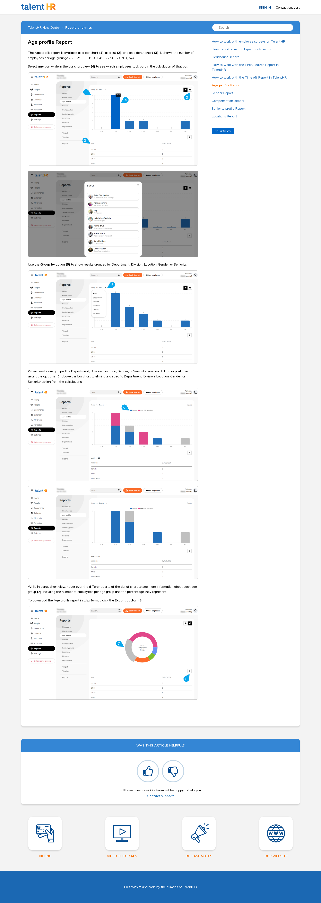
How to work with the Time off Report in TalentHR (249, 77)
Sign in (265, 7)
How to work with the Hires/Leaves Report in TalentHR (245, 67)
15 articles (223, 131)
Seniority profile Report (228, 108)
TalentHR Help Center (44, 27)
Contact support (288, 7)
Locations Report (224, 116)
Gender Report (222, 93)
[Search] (252, 27)
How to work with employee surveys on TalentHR (248, 41)
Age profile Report (227, 85)
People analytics (78, 27)
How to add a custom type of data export (242, 49)
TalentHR (190, 887)
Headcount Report (225, 57)
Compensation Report (228, 101)
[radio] (148, 771)
